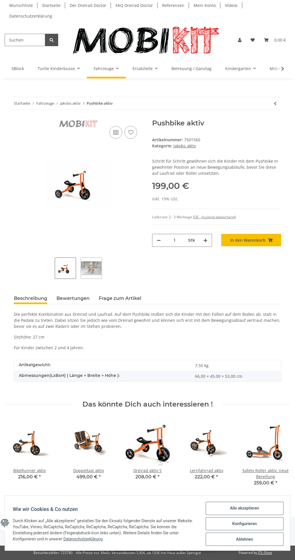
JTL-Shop (265, 552)
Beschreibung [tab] (30, 298)
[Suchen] (25, 40)
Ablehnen (243, 539)
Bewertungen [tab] (73, 298)
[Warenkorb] (274, 40)
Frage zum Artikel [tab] (120, 298)
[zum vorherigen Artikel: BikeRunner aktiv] (275, 103)
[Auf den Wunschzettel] (130, 132)
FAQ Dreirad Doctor (134, 5)
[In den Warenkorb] (251, 240)
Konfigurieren (243, 524)
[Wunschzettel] (252, 40)
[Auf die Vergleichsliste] (115, 132)
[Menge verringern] (158, 240)
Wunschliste (21, 5)
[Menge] (174, 240)
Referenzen (173, 5)
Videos (231, 5)
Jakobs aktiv (184, 146)
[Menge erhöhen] (205, 240)
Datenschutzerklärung (30, 16)
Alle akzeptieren (243, 509)
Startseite (51, 5)
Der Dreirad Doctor (88, 5)
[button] (239, 40)
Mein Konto (205, 5)
